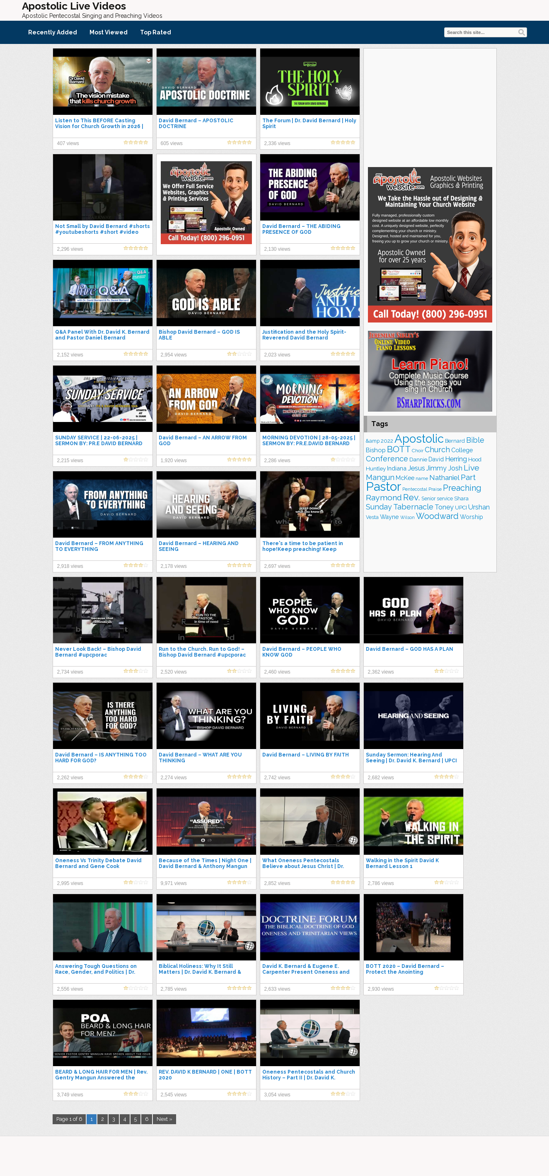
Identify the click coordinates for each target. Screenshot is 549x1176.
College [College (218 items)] (462, 449)
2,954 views (174, 355)
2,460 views (277, 672)
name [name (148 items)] (422, 478)
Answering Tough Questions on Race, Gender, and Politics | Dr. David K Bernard (96, 972)
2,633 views (277, 989)
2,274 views (174, 778)
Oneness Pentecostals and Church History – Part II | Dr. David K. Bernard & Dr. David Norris (308, 1077)
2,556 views (70, 989)
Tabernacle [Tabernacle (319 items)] (413, 506)
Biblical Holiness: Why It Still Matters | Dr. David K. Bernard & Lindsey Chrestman (200, 972)
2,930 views (381, 989)
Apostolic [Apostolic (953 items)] (419, 438)
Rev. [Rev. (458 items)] (411, 497)
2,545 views (174, 1095)
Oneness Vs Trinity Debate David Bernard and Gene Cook (98, 863)
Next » (164, 1119)
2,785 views (174, 989)
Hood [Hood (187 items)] (474, 459)
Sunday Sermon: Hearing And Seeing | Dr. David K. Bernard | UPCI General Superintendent (411, 760)
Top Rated (155, 32)
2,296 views (70, 249)
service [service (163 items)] (445, 499)
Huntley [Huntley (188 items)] (376, 468)
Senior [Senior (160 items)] (428, 499)
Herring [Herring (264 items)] (456, 459)
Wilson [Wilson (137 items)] (407, 517)
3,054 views (277, 1095)
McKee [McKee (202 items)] (405, 478)
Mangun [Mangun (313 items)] (380, 477)
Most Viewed (108, 32)
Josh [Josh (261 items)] (455, 468)
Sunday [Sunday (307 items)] (379, 506)
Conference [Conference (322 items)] (387, 458)
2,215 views (70, 460)
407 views (68, 143)
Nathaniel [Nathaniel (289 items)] (444, 477)
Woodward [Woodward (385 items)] (437, 516)
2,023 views (277, 355)
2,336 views (277, 143)
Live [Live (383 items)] (471, 468)
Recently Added (52, 32)
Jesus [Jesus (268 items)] (416, 468)
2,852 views (277, 883)
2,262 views (70, 778)
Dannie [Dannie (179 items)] (418, 459)
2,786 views (381, 883)
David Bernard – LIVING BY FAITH (305, 755)
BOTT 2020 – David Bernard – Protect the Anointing (405, 969)
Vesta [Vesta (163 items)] (372, 517)
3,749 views (70, 1095)
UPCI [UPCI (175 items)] (461, 507)
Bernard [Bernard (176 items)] (455, 441)
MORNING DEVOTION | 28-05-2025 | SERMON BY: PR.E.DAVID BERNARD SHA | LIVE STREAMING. (309, 443)
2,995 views (70, 883)
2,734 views (70, 672)
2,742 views (277, 778)
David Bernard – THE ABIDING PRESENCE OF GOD (301, 229)
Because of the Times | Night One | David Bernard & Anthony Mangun (205, 863)
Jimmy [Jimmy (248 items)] (436, 468)
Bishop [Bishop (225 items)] (376, 449)
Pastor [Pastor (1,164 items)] (383, 486)
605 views (172, 143)
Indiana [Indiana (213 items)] (396, 468)
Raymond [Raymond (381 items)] (384, 497)
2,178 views (174, 566)
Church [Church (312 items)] (437, 449)
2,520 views (174, 672)
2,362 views (381, 672)
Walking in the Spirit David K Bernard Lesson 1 (402, 863)
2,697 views (277, 566)
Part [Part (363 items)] (468, 477)
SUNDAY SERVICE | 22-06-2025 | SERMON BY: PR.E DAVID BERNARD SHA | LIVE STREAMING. (99, 443)
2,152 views (70, 355)
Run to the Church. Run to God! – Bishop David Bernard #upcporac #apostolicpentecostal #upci (202, 655)
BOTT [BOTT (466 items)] (399, 449)
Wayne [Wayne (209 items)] (389, 517)
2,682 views (381, 778)
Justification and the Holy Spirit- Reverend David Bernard (304, 335)
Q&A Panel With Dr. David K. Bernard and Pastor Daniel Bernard (102, 335)
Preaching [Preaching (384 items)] (462, 488)
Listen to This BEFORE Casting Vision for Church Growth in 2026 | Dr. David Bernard (99, 126)
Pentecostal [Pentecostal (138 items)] (414, 489)
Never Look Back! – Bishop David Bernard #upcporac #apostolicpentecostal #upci (98, 655)
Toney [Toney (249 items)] (444, 507)
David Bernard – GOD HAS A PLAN (409, 649)
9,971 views (174, 883)
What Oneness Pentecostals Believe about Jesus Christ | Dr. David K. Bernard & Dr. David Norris (307, 866)
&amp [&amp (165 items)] (373, 441)
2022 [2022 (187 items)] (387, 441)
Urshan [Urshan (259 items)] (479, 507)
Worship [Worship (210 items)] (471, 517)
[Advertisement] (430, 106)
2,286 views (277, 460)
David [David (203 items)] (436, 459)
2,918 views (70, 566)
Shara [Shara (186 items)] (461, 498)
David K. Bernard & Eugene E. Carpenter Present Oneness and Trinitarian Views (306, 972)
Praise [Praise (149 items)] (435, 489)
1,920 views (174, 460)
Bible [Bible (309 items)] (475, 440)
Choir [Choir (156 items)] (417, 450)
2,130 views (277, 249)
